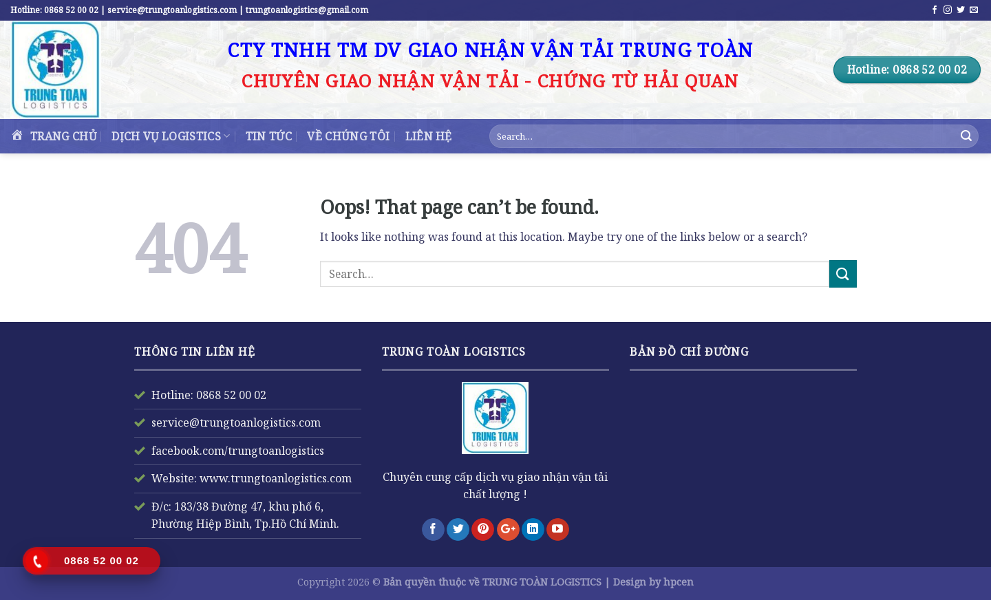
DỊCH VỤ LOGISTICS (170, 136)
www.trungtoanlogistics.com (274, 478)
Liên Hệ (428, 136)
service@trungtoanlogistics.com (236, 422)
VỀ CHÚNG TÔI (348, 136)
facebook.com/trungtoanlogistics (237, 450)
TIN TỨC (269, 136)
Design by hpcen (653, 581)
